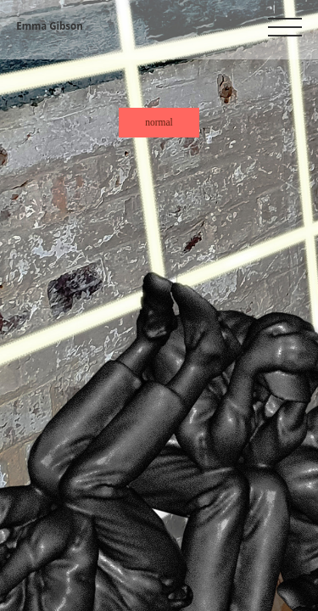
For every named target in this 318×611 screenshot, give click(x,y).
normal (159, 122)
